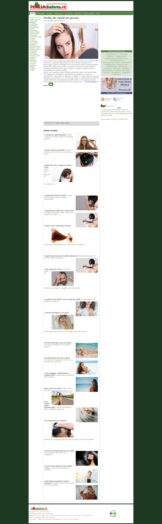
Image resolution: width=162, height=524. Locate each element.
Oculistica (33, 52)
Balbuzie (33, 22)
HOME (33, 14)
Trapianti (33, 65)
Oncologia (117, 68)
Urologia (33, 68)
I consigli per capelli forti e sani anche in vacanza (58, 344)
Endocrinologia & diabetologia (116, 58)
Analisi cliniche (35, 19)
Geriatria (33, 40)
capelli (57, 122)
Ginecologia (34, 41)
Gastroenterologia (36, 37)
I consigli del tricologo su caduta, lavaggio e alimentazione (58, 197)
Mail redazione (50, 517)
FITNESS (49, 14)
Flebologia (33, 35)
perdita (62, 122)
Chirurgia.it (33, 25)
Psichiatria (33, 60)
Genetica (33, 38)
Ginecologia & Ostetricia (111, 62)
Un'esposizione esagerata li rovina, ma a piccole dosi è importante (57, 361)
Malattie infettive (35, 46)
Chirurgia (110, 56)
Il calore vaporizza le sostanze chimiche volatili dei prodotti (58, 137)
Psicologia (33, 62)
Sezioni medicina (35, 17)
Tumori (32, 67)
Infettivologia (122, 64)
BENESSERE (41, 14)
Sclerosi (32, 63)
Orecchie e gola (35, 56)
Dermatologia (34, 27)
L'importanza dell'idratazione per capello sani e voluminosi (64, 244)
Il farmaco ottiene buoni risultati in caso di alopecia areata (58, 152)
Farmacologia (34, 33)
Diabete (32, 29)
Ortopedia (33, 57)
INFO (98, 14)
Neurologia (33, 51)
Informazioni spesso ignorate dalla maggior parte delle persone (65, 331)
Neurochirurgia (111, 66)
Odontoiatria (34, 54)
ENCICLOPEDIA (89, 14)
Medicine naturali (36, 49)
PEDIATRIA (69, 14)
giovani (67, 122)
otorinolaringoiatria (122, 70)
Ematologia (33, 30)
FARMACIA (78, 14)
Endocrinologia (35, 32)
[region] (71, 103)
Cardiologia (34, 24)
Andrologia (33, 21)
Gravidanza (33, 43)
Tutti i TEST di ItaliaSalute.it (116, 93)
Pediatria (33, 59)
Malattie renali (35, 48)
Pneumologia (116, 72)
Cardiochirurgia (111, 54)
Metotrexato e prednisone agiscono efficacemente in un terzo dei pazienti (69, 439)
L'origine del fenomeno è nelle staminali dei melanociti (58, 408)
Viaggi (32, 70)
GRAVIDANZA (59, 14)
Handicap (33, 44)
